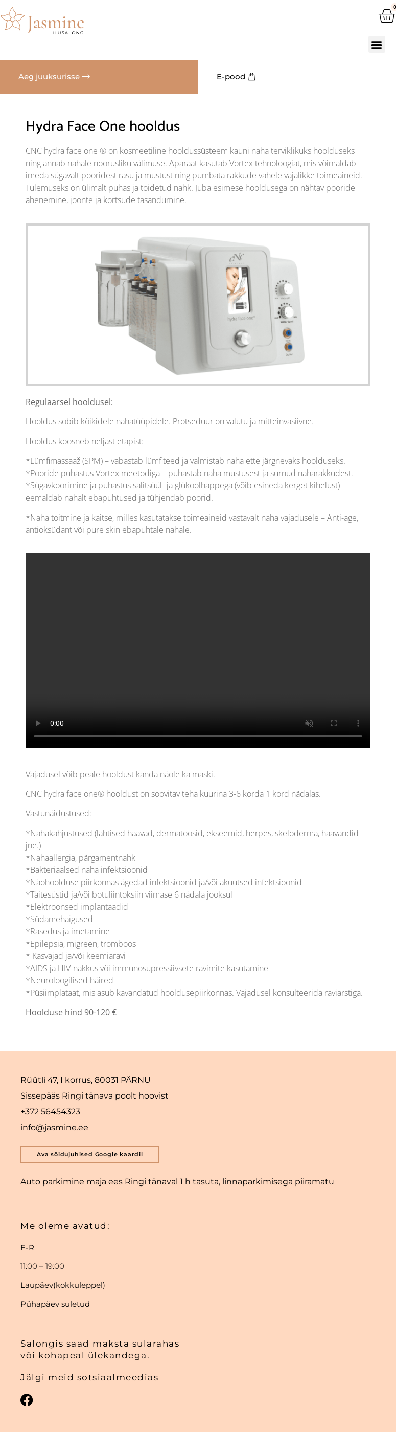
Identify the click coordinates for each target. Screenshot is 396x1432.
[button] (377, 44)
